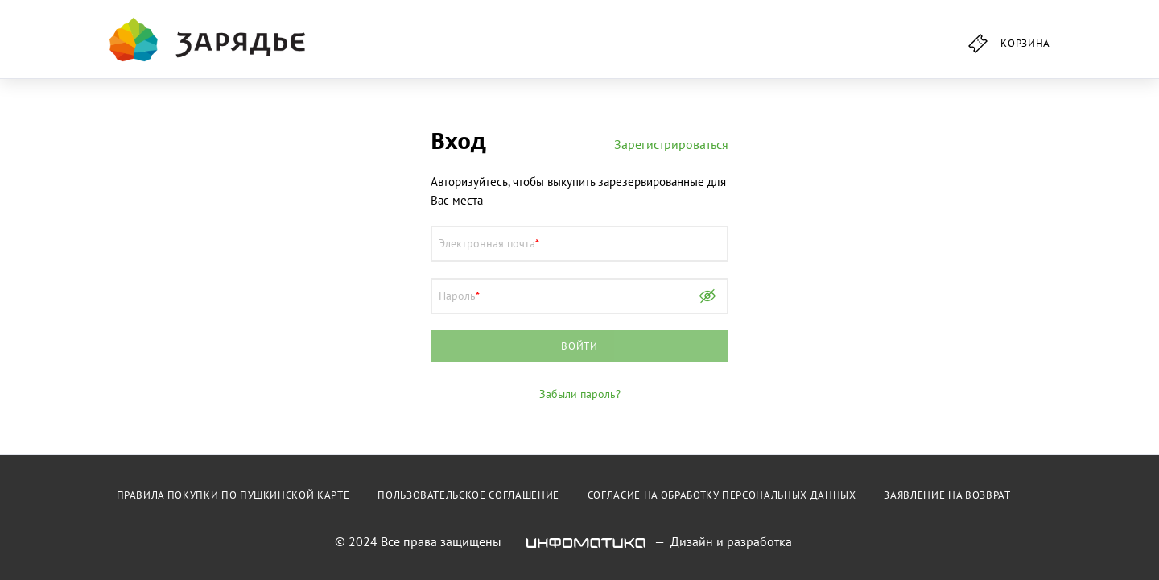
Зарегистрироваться (671, 144)
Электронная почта (487, 243)
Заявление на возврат (947, 495)
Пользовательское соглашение (468, 495)
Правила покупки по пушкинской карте (233, 495)
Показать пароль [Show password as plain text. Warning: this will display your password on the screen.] (707, 296)
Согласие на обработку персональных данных (722, 495)
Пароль (457, 295)
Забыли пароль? (580, 394)
